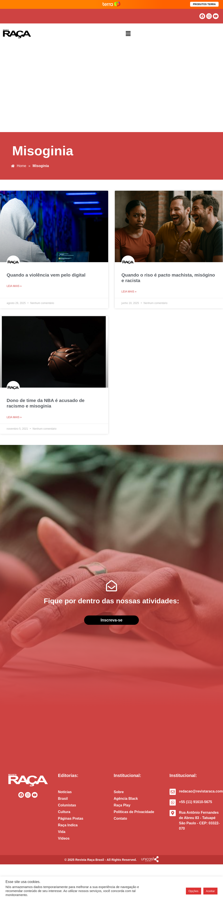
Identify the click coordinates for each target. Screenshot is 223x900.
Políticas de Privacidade (134, 812)
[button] (128, 34)
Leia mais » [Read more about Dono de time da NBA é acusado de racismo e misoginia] (14, 417)
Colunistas (67, 805)
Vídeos (64, 838)
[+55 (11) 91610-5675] (173, 802)
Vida (62, 832)
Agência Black (126, 798)
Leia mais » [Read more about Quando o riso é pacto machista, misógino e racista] (128, 291)
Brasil (63, 798)
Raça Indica (68, 825)
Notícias (65, 792)
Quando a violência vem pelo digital (46, 274)
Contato (120, 818)
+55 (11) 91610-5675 (195, 802)
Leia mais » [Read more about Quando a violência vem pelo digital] (14, 286)
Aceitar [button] (210, 891)
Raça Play (122, 805)
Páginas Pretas (70, 818)
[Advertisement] (41, 88)
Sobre (119, 792)
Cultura (64, 812)
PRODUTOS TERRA (204, 4)
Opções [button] (193, 891)
